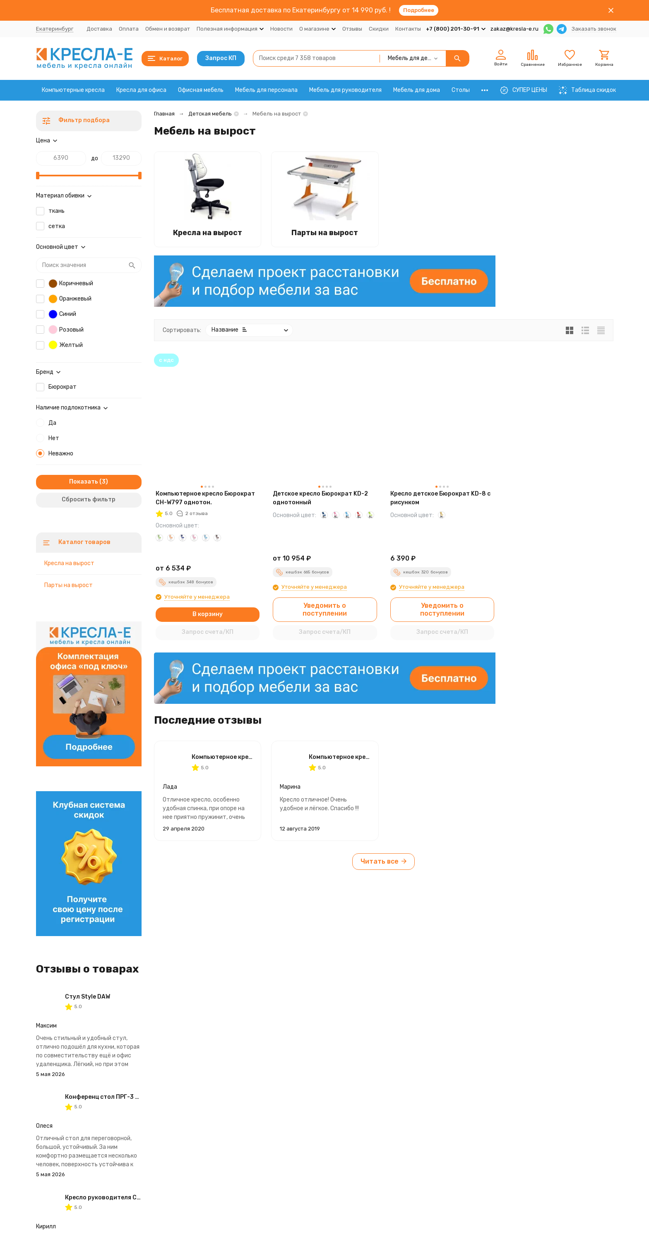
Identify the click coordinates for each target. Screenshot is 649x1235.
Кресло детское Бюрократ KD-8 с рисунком (440, 498)
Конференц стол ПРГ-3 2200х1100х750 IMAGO (133, 1096)
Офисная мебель (201, 90)
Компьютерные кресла (73, 90)
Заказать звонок (594, 29)
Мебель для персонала (266, 90)
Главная (164, 114)
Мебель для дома (416, 90)
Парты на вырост (68, 585)
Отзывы (352, 29)
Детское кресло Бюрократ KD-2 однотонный (320, 498)
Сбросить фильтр (88, 499)
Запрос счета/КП (207, 632)
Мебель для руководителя (345, 90)
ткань (56, 210)
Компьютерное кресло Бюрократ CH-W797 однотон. (205, 498)
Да (52, 422)
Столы (461, 90)
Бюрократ (62, 386)
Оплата (129, 29)
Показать (83, 481)
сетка (56, 226)
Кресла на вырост (69, 563)
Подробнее (418, 10)
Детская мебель (210, 114)
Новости (281, 29)
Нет (53, 438)
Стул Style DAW (87, 996)
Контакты (408, 29)
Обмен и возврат (167, 29)
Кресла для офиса (141, 90)
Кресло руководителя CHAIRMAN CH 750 (125, 1197)
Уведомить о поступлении (325, 609)
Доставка (99, 29)
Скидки (379, 29)
